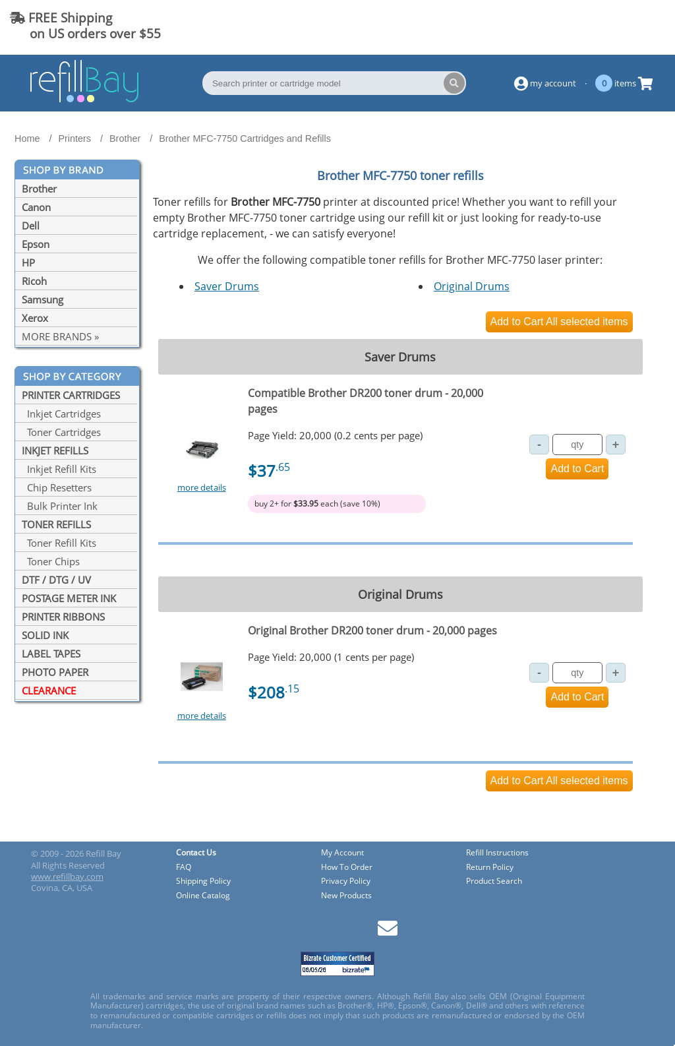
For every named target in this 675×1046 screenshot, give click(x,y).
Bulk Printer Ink (60, 505)
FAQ (183, 868)
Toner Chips (51, 561)
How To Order (346, 868)
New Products (346, 896)
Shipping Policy (203, 881)
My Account (342, 853)
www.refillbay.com (67, 876)
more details (201, 487)
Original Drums (472, 286)
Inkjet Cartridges (61, 413)
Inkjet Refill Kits (59, 469)
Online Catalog (203, 896)
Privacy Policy (345, 881)
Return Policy (490, 868)
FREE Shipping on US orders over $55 (85, 25)
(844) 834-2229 (611, 25)
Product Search (494, 881)
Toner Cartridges (61, 432)
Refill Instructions (497, 853)
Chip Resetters (57, 487)
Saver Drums (226, 286)
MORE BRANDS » (60, 336)
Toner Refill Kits (59, 542)
